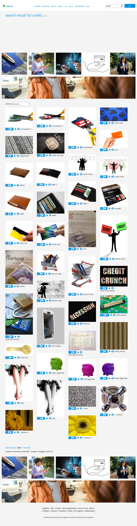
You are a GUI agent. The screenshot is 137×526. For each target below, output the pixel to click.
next (25, 447)
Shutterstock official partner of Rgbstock (56, 517)
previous (12, 447)
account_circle (18, 129)
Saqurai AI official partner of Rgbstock (82, 517)
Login (87, 6)
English (46, 511)
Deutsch (54, 511)
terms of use (83, 508)
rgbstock (7, 6)
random (60, 6)
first (7, 447)
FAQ (65, 6)
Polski (70, 511)
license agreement (69, 508)
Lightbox (45, 508)
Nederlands (89, 511)
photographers (79, 6)
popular (53, 6)
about (91, 508)
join (130, 6)
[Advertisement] (68, 35)
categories (37, 6)
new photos (45, 6)
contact (70, 6)
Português (78, 511)
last (28, 447)
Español (62, 511)
